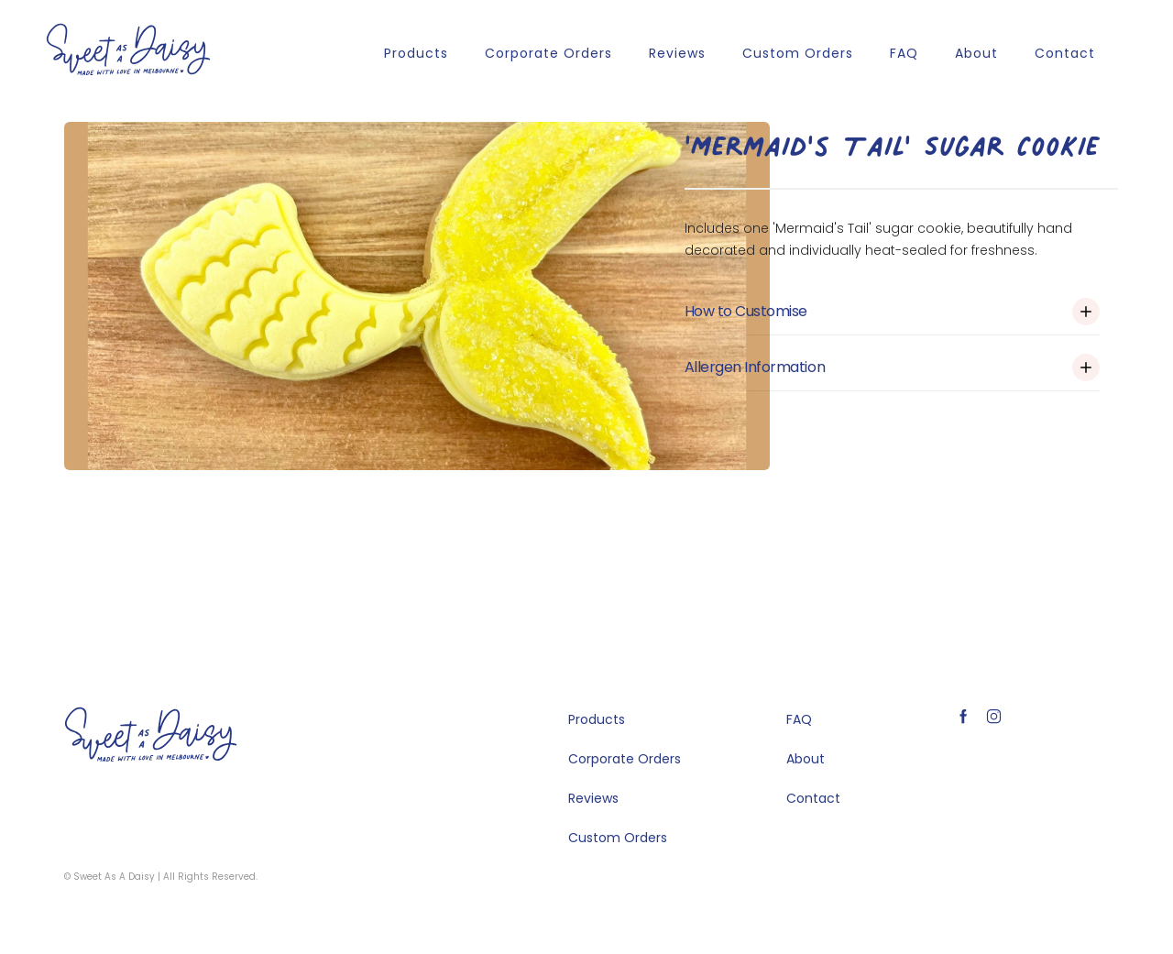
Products (416, 53)
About (976, 53)
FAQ (904, 53)
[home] (128, 49)
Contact (1065, 53)
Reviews (677, 53)
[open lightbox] (417, 296)
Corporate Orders (548, 53)
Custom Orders (797, 53)
